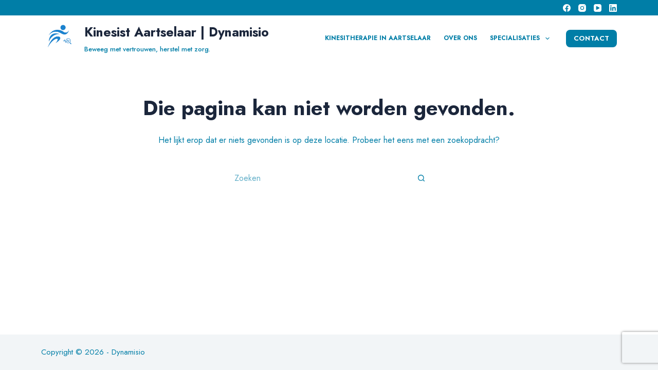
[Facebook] (567, 8)
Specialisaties (521, 38)
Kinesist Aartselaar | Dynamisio (176, 32)
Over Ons (460, 38)
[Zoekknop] (421, 178)
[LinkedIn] (613, 8)
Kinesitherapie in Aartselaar (378, 38)
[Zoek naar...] (318, 178)
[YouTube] (597, 8)
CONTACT (591, 38)
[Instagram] (582, 8)
